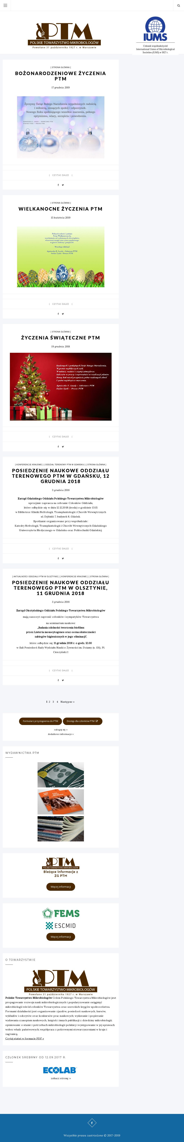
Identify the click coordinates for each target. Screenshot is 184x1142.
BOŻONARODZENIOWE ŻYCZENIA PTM (60, 76)
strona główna (61, 67)
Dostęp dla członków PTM (82, 721)
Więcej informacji (61, 886)
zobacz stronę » (61, 1078)
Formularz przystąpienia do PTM (40, 721)
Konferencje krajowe (29, 465)
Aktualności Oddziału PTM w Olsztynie (36, 577)
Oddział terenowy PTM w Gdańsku (64, 465)
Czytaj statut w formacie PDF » (24, 1038)
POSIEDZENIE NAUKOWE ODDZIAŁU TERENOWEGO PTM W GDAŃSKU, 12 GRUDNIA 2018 (61, 476)
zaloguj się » (60, 729)
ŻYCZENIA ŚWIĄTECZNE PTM (60, 338)
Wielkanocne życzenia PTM (61, 209)
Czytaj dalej (60, 175)
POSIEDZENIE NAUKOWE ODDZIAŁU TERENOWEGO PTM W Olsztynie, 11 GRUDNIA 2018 (60, 588)
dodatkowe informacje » (61, 734)
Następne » (67, 701)
